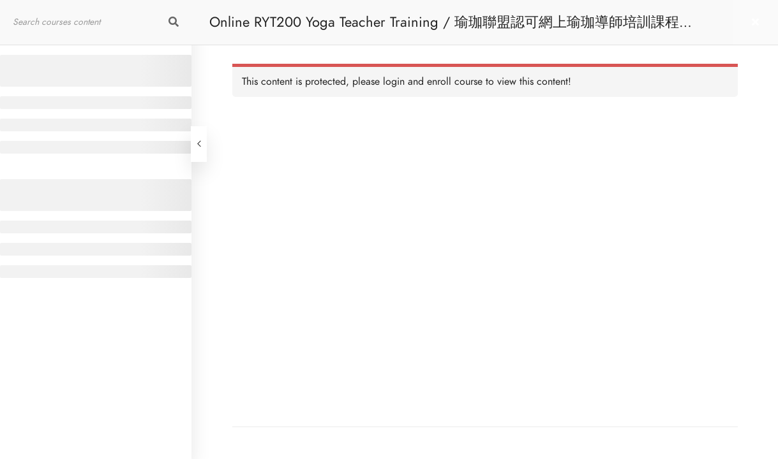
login (394, 82)
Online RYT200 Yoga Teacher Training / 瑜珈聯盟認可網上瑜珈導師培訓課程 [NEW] (444, 28)
